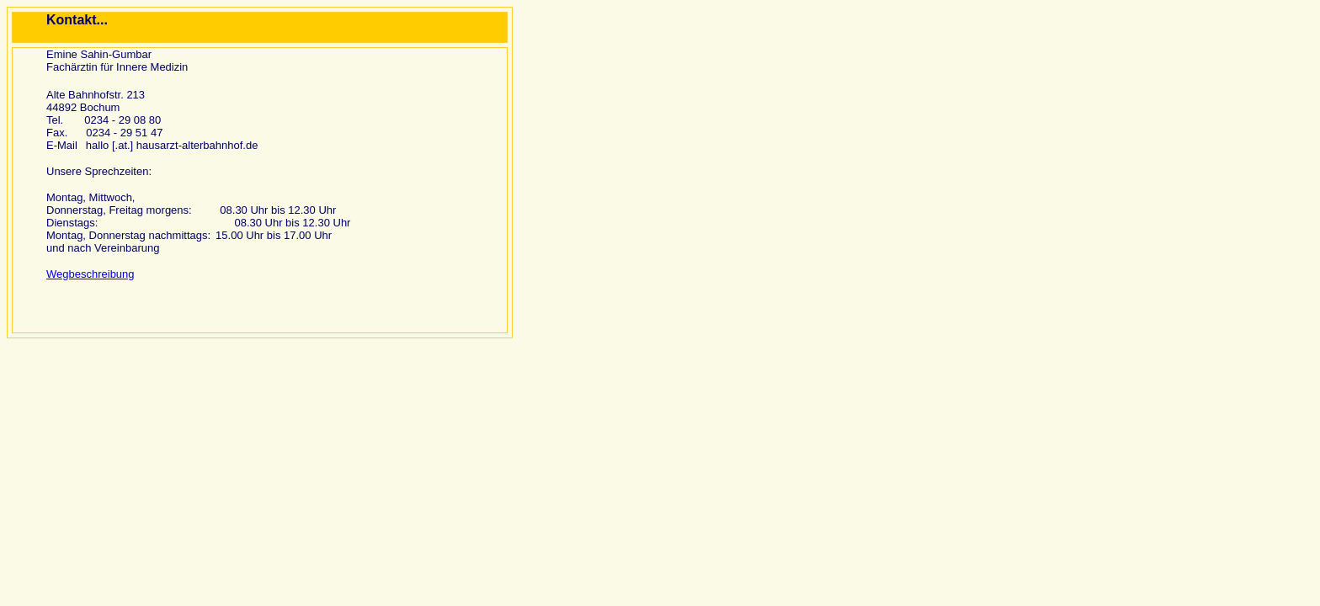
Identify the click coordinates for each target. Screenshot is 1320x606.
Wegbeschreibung (90, 274)
